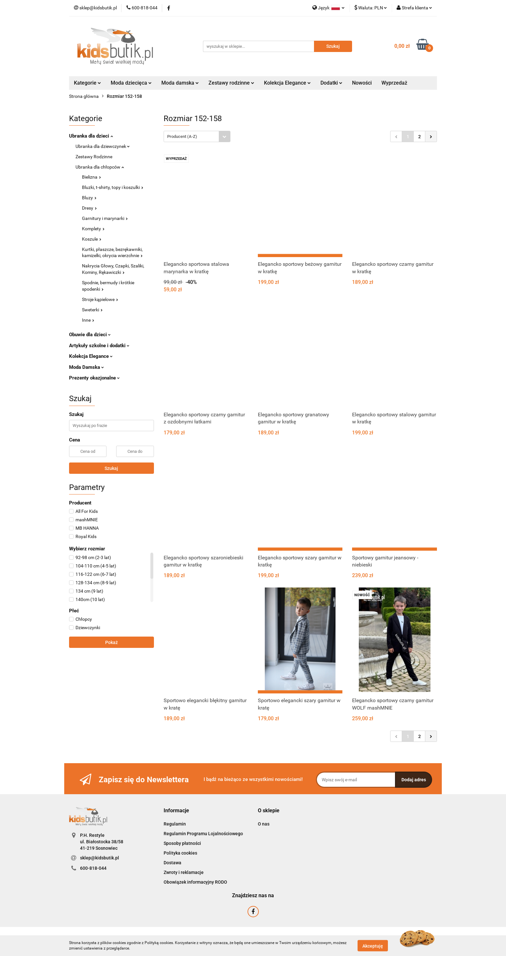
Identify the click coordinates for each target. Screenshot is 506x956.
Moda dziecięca (131, 83)
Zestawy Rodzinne (94, 156)
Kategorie (87, 83)
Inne (88, 320)
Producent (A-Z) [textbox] (182, 136)
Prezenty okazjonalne (94, 378)
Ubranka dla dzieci (91, 136)
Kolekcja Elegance (287, 83)
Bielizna (91, 177)
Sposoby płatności (182, 843)
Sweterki (92, 309)
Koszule (91, 239)
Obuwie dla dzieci (90, 335)
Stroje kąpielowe (100, 299)
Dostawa (172, 862)
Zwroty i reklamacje (184, 872)
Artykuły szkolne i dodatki (99, 345)
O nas (263, 823)
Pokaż (111, 642)
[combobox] (197, 136)
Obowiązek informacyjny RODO (195, 882)
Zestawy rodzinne (231, 83)
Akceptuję (372, 945)
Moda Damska (86, 367)
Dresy (89, 208)
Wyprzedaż (394, 83)
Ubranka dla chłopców (100, 167)
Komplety (93, 228)
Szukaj (111, 468)
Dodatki (331, 83)
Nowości (362, 83)
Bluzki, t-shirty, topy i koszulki (112, 187)
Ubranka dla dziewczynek (103, 146)
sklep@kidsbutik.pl (99, 857)
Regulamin (175, 823)
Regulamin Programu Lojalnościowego (203, 833)
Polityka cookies (180, 853)
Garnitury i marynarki (105, 218)
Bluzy (89, 197)
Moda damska (180, 83)
